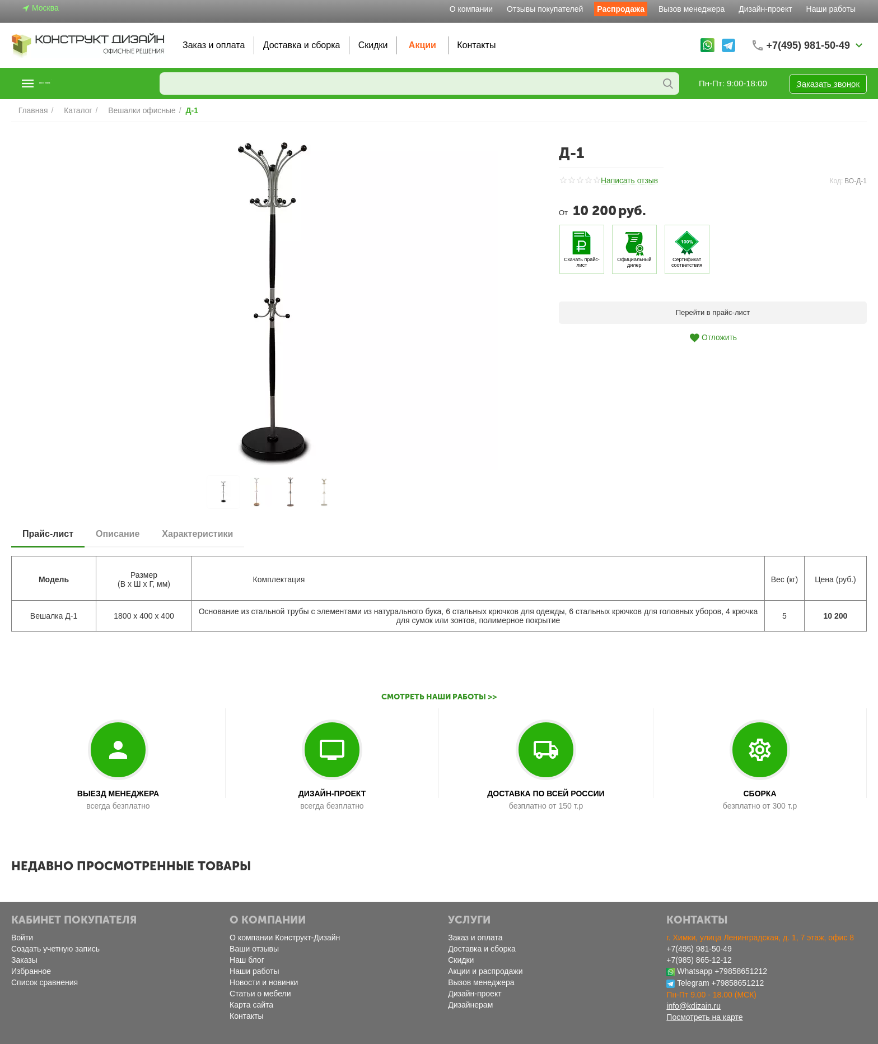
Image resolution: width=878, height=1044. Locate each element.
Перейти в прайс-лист (713, 312)
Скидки (373, 45)
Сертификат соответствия (686, 262)
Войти (22, 937)
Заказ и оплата (214, 45)
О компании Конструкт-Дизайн (285, 937)
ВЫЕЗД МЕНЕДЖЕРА (118, 793)
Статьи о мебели (260, 993)
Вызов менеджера (691, 8)
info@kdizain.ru (693, 1005)
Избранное (31, 971)
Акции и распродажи (485, 971)
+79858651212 (740, 971)
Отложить (713, 338)
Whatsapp (694, 971)
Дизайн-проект (765, 8)
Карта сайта (251, 1004)
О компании (471, 8)
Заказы (24, 959)
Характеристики (197, 534)
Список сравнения (44, 982)
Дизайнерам (470, 1004)
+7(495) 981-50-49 (698, 948)
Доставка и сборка (301, 45)
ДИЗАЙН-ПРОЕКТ (332, 793)
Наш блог (247, 959)
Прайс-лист (47, 534)
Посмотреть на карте (704, 1017)
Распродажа (621, 8)
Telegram (693, 982)
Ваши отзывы (254, 948)
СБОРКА (759, 793)
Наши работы (831, 8)
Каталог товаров (80, 83)
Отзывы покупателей (545, 8)
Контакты (476, 45)
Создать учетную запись (55, 948)
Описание (117, 534)
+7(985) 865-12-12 (698, 959)
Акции (422, 45)
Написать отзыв (628, 181)
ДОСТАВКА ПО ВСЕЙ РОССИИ (545, 793)
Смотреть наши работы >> (439, 697)
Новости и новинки (264, 982)
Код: (836, 181)
